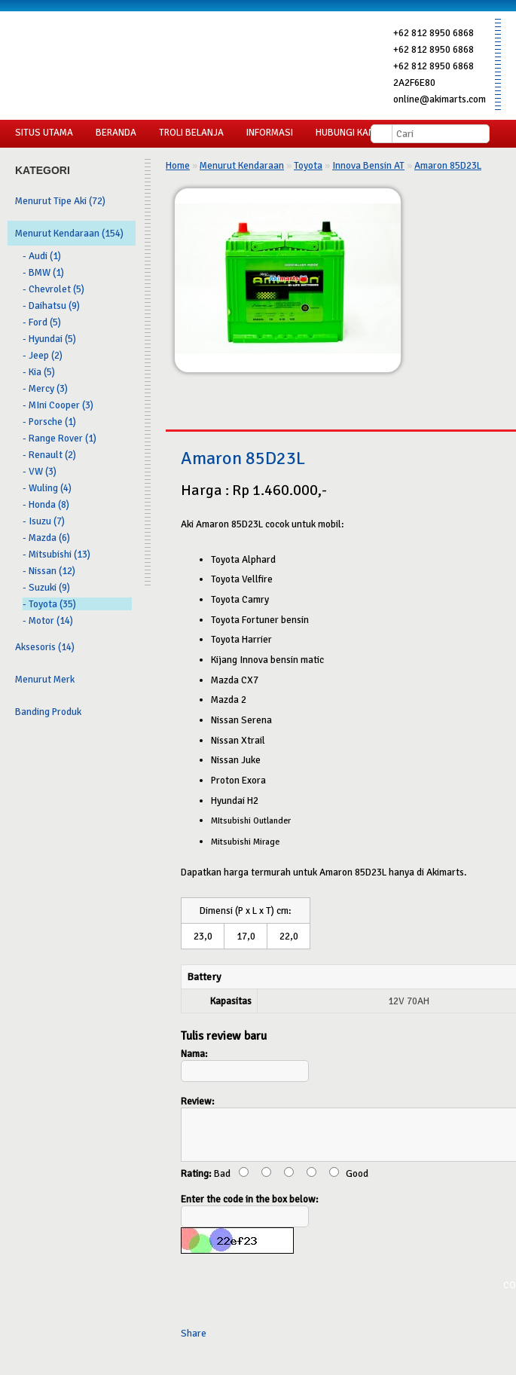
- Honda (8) (46, 504)
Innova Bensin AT (368, 165)
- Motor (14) (48, 620)
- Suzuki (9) (46, 587)
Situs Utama (44, 133)
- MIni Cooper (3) (58, 405)
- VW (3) (39, 471)
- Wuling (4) (47, 487)
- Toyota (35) (49, 603)
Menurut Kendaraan (242, 165)
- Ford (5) (42, 322)
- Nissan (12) (49, 570)
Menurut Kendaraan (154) (69, 233)
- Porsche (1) (49, 421)
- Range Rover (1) (59, 438)
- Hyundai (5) (49, 338)
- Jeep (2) (43, 355)
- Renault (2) (49, 454)
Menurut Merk (45, 679)
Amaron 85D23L (447, 165)
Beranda (116, 133)
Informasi (269, 133)
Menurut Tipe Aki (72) (60, 200)
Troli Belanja (191, 133)
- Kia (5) (39, 371)
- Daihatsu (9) (51, 305)
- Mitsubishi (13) (56, 554)
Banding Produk (48, 711)
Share (193, 1342)
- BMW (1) (43, 272)
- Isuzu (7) (44, 521)
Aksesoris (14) (45, 646)
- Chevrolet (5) (53, 289)
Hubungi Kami (347, 133)
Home (178, 165)
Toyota (308, 165)
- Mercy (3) (45, 388)
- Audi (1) (42, 255)
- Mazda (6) (46, 537)
